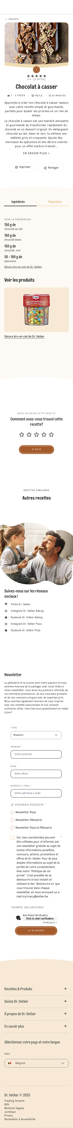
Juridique (10, 1112)
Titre (14, 728)
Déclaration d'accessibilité (19, 1119)
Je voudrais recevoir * (28, 805)
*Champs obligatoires (27, 907)
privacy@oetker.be (36, 896)
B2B (6, 1104)
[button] (36, 73)
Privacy (8, 1115)
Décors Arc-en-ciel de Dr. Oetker (23, 267)
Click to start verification (40, 919)
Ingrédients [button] (18, 202)
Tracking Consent (14, 1101)
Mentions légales (14, 1108)
